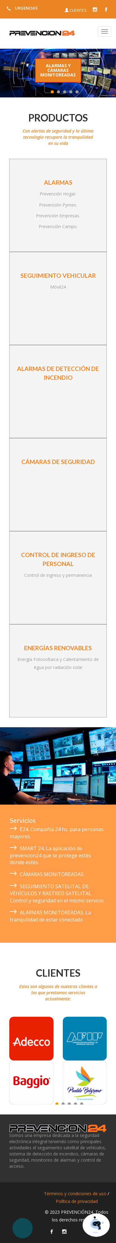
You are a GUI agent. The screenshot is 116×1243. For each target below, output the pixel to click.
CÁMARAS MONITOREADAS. (52, 874)
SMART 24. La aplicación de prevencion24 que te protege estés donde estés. (50, 855)
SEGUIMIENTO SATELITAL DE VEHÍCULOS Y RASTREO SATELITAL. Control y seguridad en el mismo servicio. (57, 893)
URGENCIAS (21, 8)
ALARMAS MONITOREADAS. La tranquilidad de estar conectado (50, 916)
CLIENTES (76, 10)
